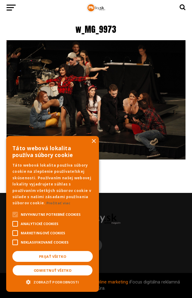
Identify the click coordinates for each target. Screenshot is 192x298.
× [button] (93, 141)
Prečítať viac (58, 203)
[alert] (52, 214)
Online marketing (111, 282)
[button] (52, 281)
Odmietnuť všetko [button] (52, 270)
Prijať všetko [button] (52, 256)
